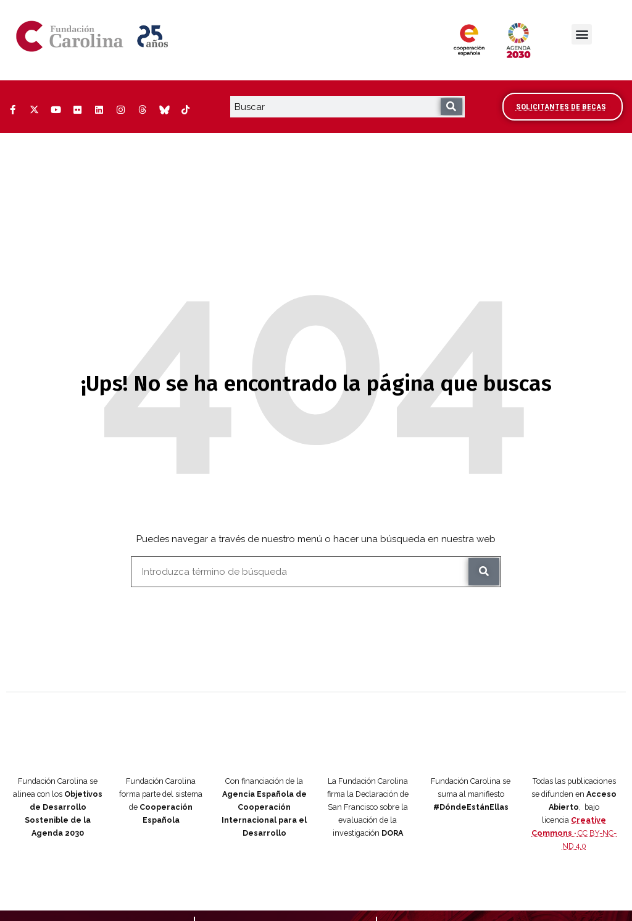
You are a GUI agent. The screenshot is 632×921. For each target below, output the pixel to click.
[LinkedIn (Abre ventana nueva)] (98, 110)
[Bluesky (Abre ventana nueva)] (163, 110)
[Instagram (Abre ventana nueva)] (120, 110)
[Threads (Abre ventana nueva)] (142, 110)
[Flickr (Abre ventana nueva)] (77, 110)
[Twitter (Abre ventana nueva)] (34, 110)
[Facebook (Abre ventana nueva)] (12, 110)
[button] (582, 34)
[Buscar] (451, 106)
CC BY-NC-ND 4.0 (574, 782)
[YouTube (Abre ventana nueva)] (55, 110)
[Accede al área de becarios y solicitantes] (562, 107)
